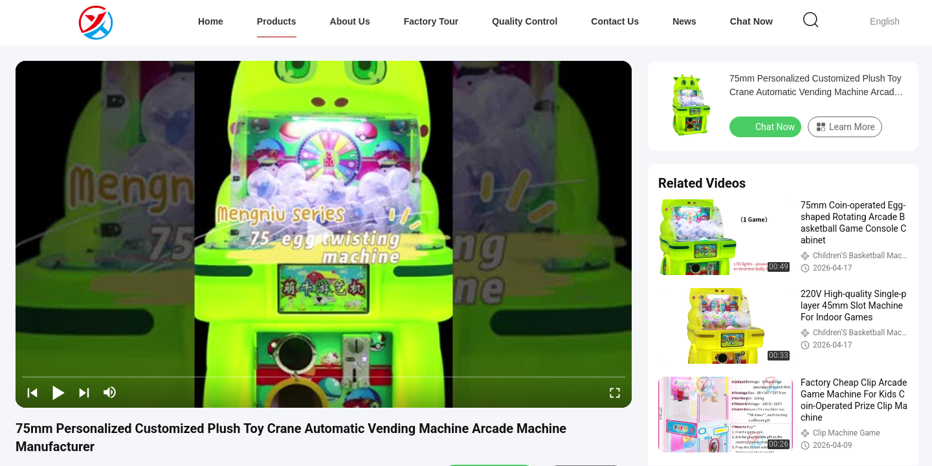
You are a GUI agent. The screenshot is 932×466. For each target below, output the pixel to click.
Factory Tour (431, 21)
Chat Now (752, 21)
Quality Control (525, 21)
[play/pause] (58, 392)
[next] (84, 392)
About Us (350, 21)
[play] (323, 234)
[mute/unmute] (110, 392)
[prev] (32, 392)
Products (276, 21)
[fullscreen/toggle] (615, 392)
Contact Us (615, 21)
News (685, 21)
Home (210, 21)
